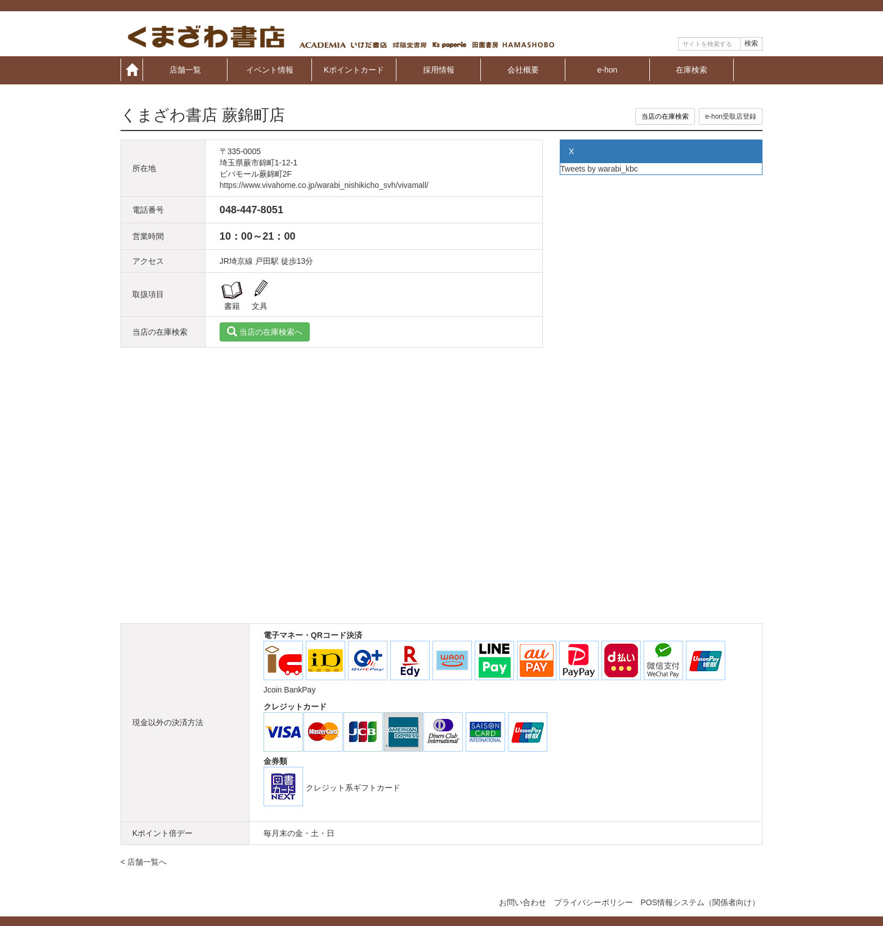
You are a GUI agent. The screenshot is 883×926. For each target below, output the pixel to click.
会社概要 (523, 69)
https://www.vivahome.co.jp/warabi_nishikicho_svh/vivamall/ (324, 185)
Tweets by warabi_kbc (599, 168)
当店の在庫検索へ (264, 331)
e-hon (607, 69)
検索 (751, 43)
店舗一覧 (185, 69)
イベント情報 (269, 69)
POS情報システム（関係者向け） (700, 902)
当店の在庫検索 (665, 116)
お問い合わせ (522, 902)
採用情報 (438, 69)
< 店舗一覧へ (144, 861)
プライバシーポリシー (593, 902)
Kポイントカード (354, 69)
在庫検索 (691, 69)
